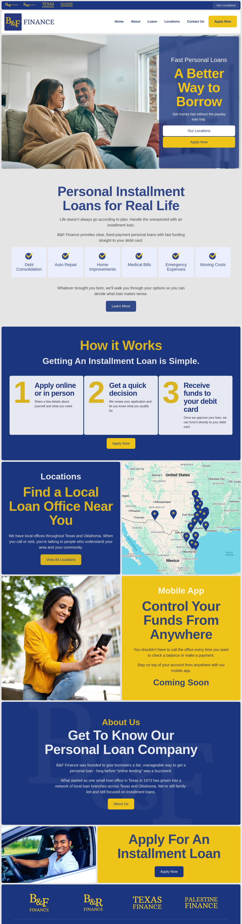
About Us (121, 804)
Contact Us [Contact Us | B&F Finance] (195, 21)
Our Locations (226, 5)
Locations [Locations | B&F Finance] (172, 21)
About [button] (135, 21)
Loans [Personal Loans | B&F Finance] (152, 21)
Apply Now (222, 21)
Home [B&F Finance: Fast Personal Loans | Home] (119, 21)
